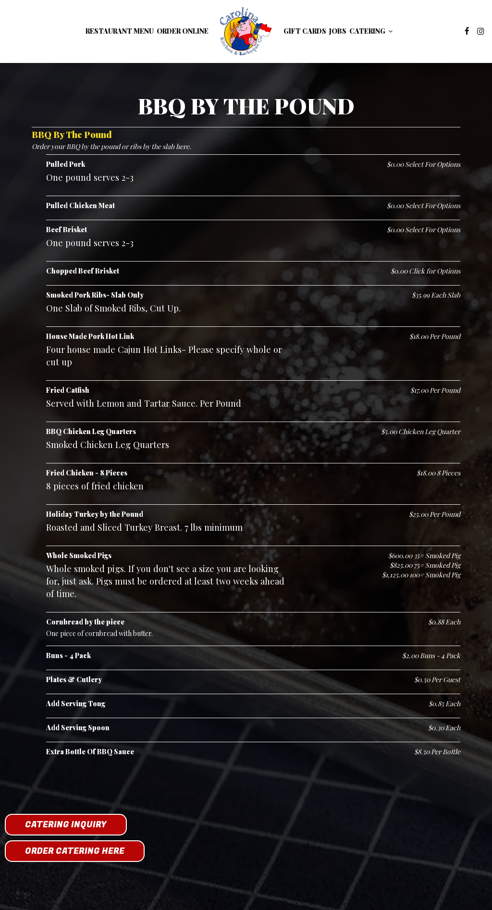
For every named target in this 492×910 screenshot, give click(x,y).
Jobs (337, 31)
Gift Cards (304, 31)
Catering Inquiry (66, 824)
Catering (371, 31)
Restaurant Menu (120, 31)
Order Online (183, 31)
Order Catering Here (74, 851)
